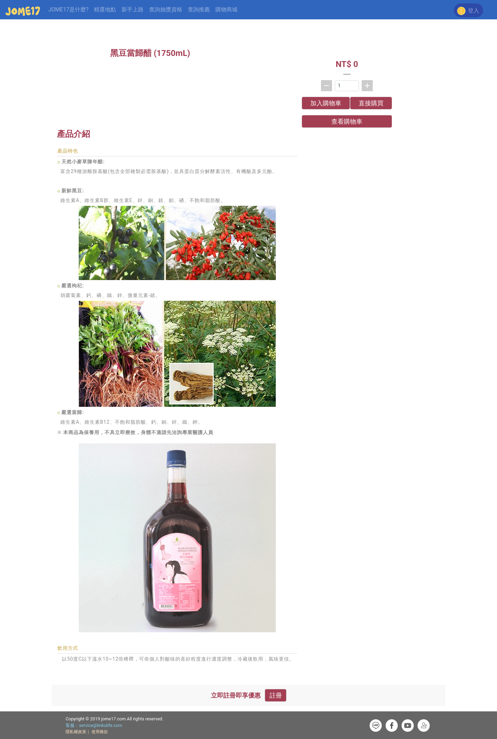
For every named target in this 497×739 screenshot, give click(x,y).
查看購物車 (346, 121)
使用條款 (99, 731)
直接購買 (371, 103)
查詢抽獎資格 (165, 9)
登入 (473, 10)
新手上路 (132, 9)
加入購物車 (325, 103)
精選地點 (105, 9)
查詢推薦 (199, 9)
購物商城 (226, 9)
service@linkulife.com (100, 725)
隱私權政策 (76, 731)
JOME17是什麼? (68, 9)
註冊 (276, 695)
